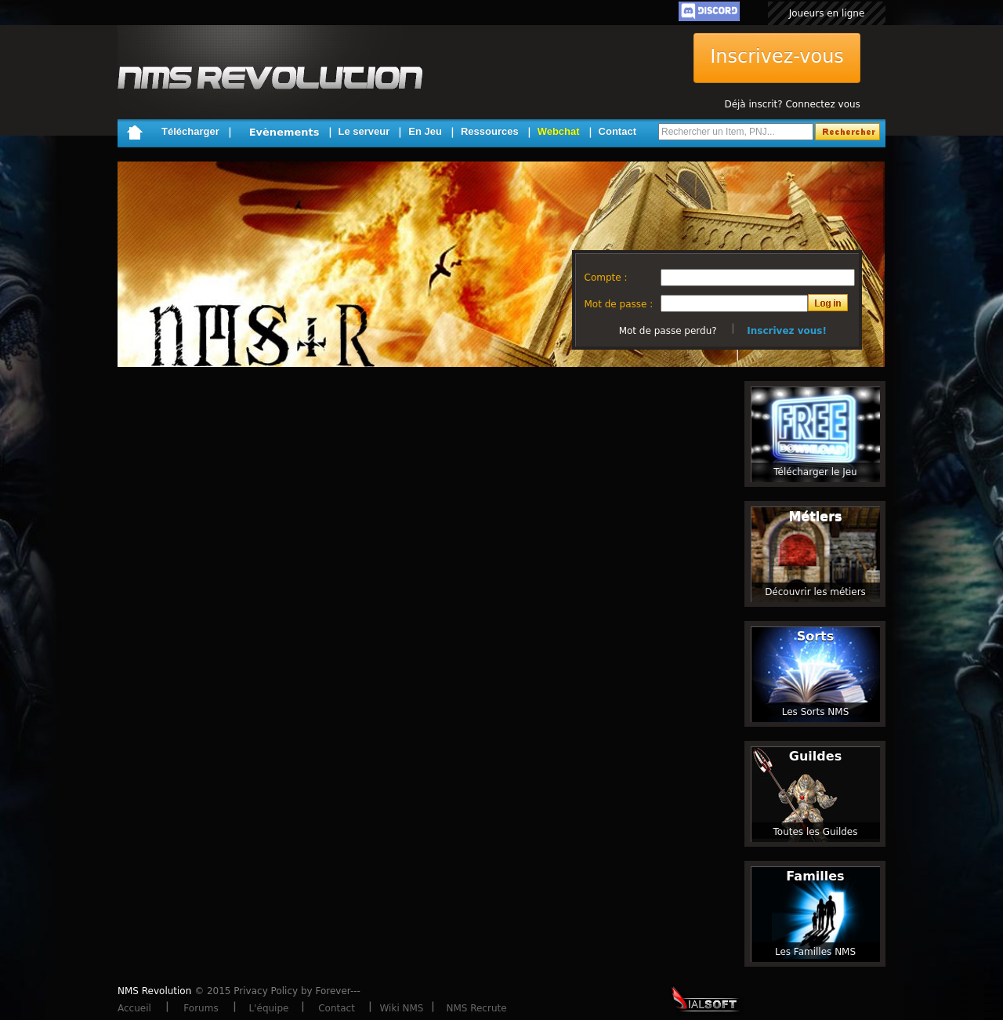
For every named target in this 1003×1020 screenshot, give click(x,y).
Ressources (490, 131)
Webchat (559, 131)
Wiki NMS (402, 1008)
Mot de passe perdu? (668, 330)
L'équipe (269, 1008)
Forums (200, 1008)
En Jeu (425, 131)
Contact (617, 131)
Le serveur (364, 131)
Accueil (134, 1008)
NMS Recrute (476, 1008)
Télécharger (190, 131)
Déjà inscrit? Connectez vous (792, 104)
